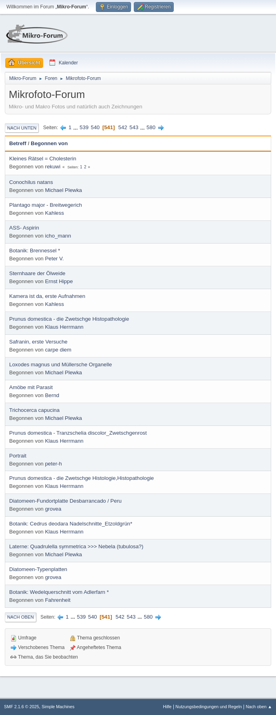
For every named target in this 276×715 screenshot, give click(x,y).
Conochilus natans (31, 182)
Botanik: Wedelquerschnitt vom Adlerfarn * (59, 592)
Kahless (54, 213)
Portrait (17, 456)
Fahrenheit (58, 600)
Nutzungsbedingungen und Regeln (208, 706)
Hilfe (167, 706)
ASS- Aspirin (24, 228)
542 (122, 127)
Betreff (17, 143)
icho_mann (58, 236)
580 (151, 127)
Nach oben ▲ (259, 706)
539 (83, 127)
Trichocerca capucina (34, 410)
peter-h (53, 464)
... (76, 127)
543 (133, 127)
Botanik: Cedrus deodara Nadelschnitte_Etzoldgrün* (70, 524)
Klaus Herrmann (64, 327)
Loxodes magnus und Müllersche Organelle (60, 364)
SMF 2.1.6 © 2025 (21, 706)
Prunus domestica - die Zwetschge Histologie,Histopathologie (81, 478)
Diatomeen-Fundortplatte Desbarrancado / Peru (65, 501)
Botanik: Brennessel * (34, 251)
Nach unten (21, 128)
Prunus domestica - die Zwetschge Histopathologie (69, 319)
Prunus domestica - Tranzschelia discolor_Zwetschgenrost (78, 433)
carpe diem (58, 350)
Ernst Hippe (59, 281)
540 (95, 127)
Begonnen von (49, 143)
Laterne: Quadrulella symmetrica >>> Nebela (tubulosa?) (76, 546)
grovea (53, 509)
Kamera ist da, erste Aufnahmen (47, 296)
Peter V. (54, 259)
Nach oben (20, 617)
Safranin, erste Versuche (38, 342)
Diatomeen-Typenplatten (38, 569)
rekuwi (53, 167)
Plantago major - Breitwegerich (45, 205)
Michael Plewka (63, 190)
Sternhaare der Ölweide (37, 273)
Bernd (52, 395)
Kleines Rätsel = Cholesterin (42, 159)
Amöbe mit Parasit (31, 387)
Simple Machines (58, 706)
